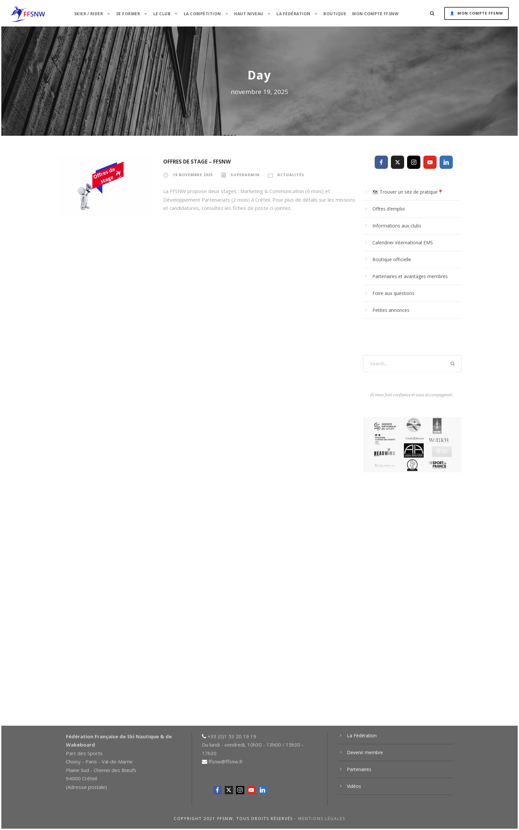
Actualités (290, 174)
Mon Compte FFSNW (375, 14)
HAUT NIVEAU (248, 14)
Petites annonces (390, 310)
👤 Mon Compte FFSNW (476, 13)
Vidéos (354, 786)
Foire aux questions (393, 293)
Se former (128, 14)
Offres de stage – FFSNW (197, 161)
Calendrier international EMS (402, 242)
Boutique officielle (391, 259)
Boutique (334, 14)
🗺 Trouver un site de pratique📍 (407, 192)
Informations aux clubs (396, 225)
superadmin (245, 174)
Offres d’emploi (388, 209)
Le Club (162, 14)
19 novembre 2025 (193, 174)
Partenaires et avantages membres (410, 276)
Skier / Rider (88, 14)
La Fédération (293, 14)
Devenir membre (365, 752)
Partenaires (359, 769)
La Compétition (202, 14)
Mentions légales (321, 818)
